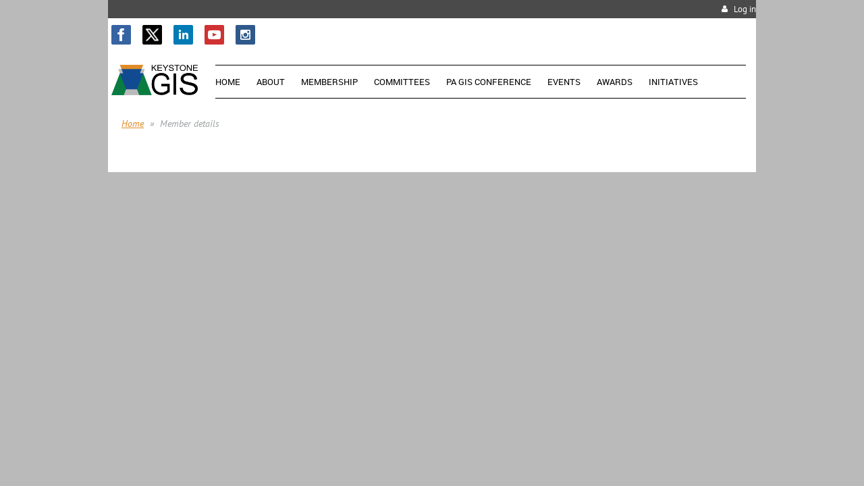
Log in (745, 9)
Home (133, 123)
